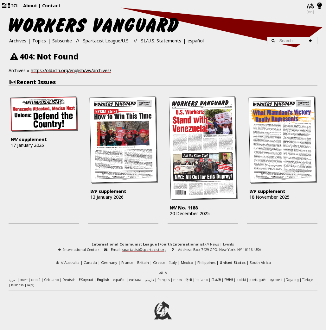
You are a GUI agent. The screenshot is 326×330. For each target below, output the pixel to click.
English (103, 277)
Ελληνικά (86, 277)
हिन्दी (189, 277)
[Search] (311, 40)
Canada (90, 259)
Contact (51, 6)
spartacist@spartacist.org (144, 247)
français (163, 277)
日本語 (216, 276)
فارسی (149, 277)
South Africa (260, 259)
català (36, 277)
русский (276, 277)
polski (241, 277)
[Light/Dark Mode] (319, 6)
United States (233, 259)
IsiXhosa (17, 282)
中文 (30, 282)
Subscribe (62, 41)
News (214, 241)
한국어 (228, 276)
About (30, 6)
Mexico (187, 259)
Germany (109, 259)
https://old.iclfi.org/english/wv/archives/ (71, 70)
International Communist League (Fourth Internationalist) (149, 241)
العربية (12, 277)
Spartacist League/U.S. (106, 41)
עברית (177, 277)
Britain (143, 259)
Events (228, 241)
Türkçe (307, 277)
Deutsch (68, 277)
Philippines (206, 259)
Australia (72, 259)
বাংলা (24, 277)
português (257, 277)
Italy (173, 259)
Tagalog (292, 277)
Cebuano (51, 277)
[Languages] (310, 6)
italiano (201, 277)
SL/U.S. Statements (161, 41)
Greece (159, 259)
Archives (17, 41)
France (127, 259)
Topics (39, 41)
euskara (135, 277)
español (196, 41)
